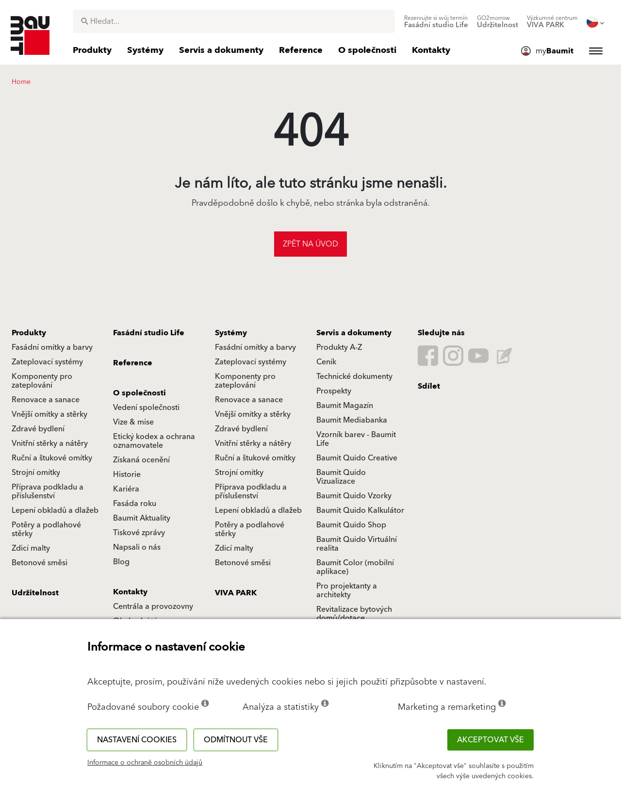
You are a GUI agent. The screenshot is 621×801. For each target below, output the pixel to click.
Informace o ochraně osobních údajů (144, 762)
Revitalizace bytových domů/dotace (354, 614)
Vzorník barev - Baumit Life (356, 439)
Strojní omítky (36, 472)
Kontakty (130, 592)
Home (21, 82)
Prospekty (333, 391)
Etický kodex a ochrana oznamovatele (154, 441)
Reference (132, 363)
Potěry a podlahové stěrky (46, 529)
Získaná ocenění (141, 460)
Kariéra (126, 489)
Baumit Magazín (344, 405)
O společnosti (139, 393)
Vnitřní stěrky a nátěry (50, 443)
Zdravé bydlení (38, 429)
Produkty (29, 333)
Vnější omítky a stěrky (49, 414)
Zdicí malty (31, 548)
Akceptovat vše (490, 740)
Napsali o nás (137, 547)
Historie (127, 474)
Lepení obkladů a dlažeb (55, 510)
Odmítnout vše (236, 740)
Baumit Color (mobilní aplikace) (355, 567)
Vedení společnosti (146, 407)
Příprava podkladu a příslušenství (47, 491)
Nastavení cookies (137, 740)
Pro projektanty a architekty (346, 590)
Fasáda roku (134, 503)
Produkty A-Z (339, 347)
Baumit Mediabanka (351, 420)
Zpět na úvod (310, 244)
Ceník (326, 362)
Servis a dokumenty (354, 333)
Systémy (231, 333)
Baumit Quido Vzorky (354, 496)
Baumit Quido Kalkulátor (360, 510)
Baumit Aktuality (141, 518)
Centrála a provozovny (153, 606)
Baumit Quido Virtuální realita (356, 544)
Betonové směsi (39, 563)
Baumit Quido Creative (356, 458)
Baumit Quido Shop (351, 525)
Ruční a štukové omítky (52, 458)
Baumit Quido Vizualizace (341, 477)
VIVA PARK (236, 593)
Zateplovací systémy (47, 362)
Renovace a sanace (46, 400)
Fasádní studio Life (148, 333)
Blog (121, 562)
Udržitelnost (35, 593)
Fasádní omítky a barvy (52, 347)
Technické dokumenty (354, 376)
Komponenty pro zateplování (42, 381)
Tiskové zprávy (139, 532)
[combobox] (234, 21)
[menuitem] (436, 22)
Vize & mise (133, 422)
